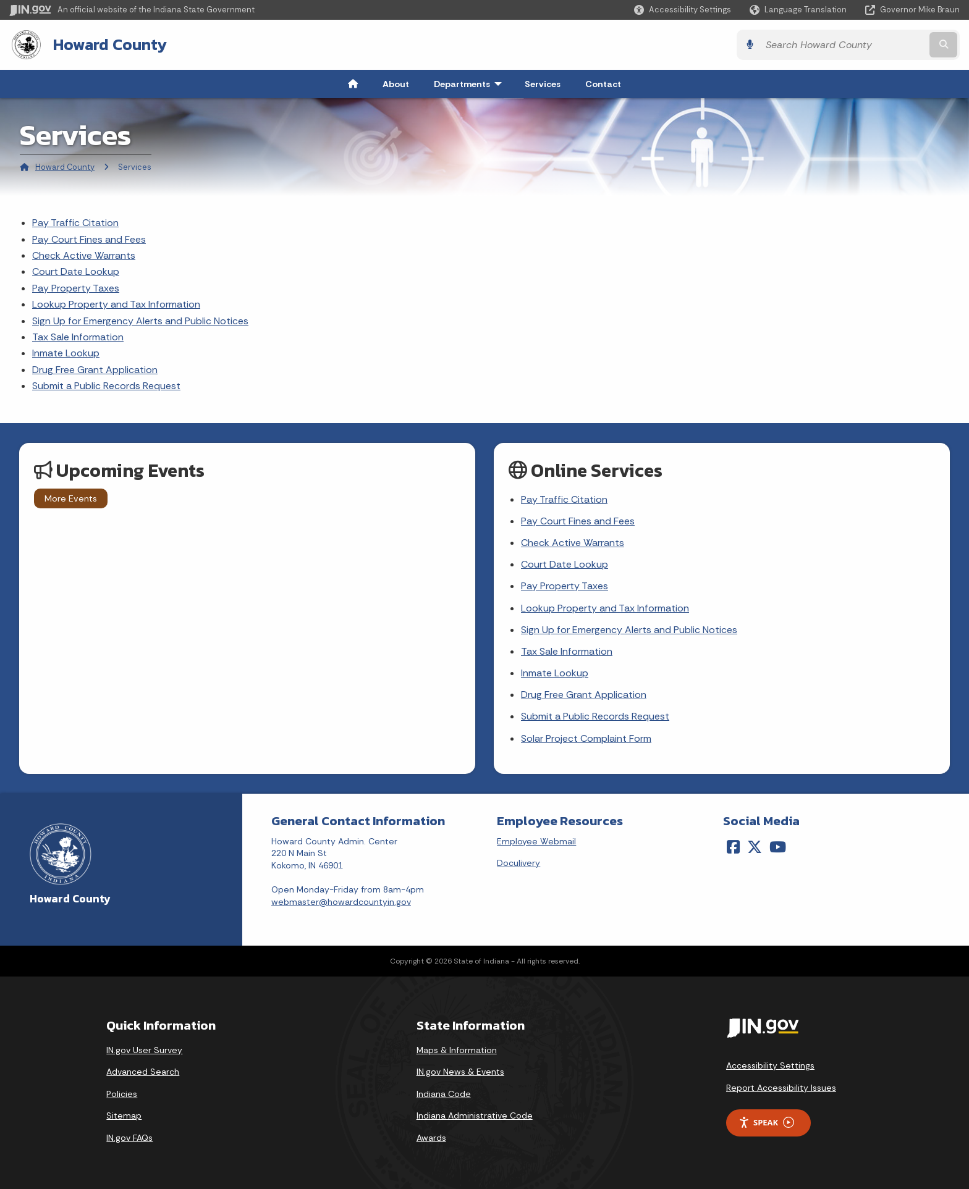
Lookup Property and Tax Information (116, 304)
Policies (121, 1093)
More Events (70, 498)
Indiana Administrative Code (475, 1115)
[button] (682, 9)
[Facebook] (733, 846)
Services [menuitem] (543, 84)
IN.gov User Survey (144, 1050)
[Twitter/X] (754, 846)
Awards (431, 1137)
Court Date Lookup (75, 271)
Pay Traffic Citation (75, 222)
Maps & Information (457, 1050)
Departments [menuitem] (470, 84)
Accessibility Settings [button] (770, 1065)
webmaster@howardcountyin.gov (341, 902)
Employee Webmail (536, 841)
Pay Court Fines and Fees (89, 239)
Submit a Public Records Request (106, 385)
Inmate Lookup (65, 353)
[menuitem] (353, 84)
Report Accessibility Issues (781, 1087)
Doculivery (518, 863)
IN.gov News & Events (460, 1071)
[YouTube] (777, 846)
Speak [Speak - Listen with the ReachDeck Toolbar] (766, 1122)
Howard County (110, 44)
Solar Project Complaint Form (586, 738)
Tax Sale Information (78, 336)
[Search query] (843, 45)
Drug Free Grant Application (95, 369)
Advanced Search (142, 1071)
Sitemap (124, 1115)
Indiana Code (444, 1093)
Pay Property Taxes (75, 288)
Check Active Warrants (83, 255)
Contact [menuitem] (603, 84)
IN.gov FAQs (129, 1137)
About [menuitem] (396, 84)
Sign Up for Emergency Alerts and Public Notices (140, 320)
